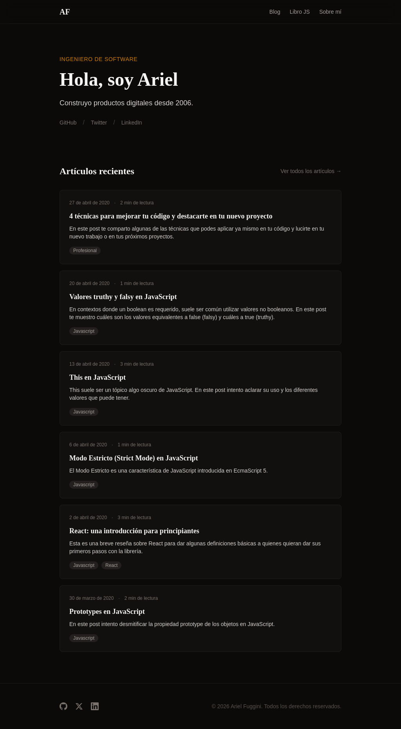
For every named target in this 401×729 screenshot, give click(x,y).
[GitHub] (63, 706)
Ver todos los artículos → (310, 171)
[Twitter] (79, 706)
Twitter (99, 122)
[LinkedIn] (95, 706)
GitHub (68, 122)
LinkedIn (131, 122)
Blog (274, 12)
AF (65, 11)
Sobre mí (330, 12)
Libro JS (300, 12)
